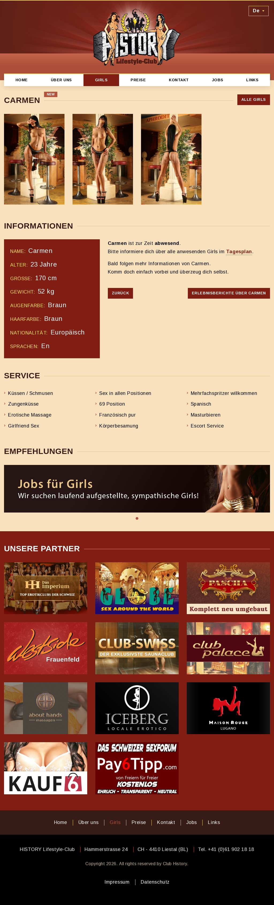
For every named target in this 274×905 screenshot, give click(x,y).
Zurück (120, 293)
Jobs (217, 80)
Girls (101, 80)
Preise (138, 80)
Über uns (61, 80)
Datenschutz (155, 882)
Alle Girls (253, 99)
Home (22, 80)
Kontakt (179, 80)
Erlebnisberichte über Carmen (229, 293)
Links (252, 80)
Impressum (117, 882)
